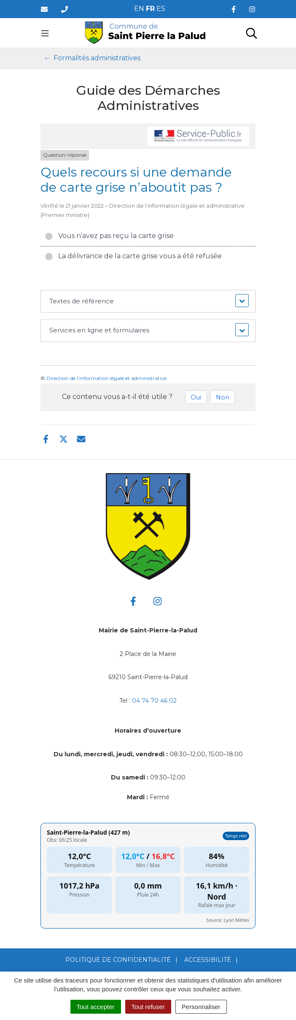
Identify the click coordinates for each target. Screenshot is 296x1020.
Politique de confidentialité (118, 960)
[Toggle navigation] (45, 33)
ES (160, 9)
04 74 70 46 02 (154, 700)
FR (150, 9)
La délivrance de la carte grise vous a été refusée (133, 256)
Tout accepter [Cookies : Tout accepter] (96, 1006)
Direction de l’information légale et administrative (106, 378)
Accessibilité (207, 960)
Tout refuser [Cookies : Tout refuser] (148, 1006)
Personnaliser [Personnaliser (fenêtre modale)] (201, 1006)
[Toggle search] (251, 33)
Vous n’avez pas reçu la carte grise (109, 236)
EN (139, 9)
